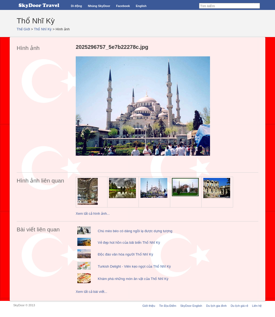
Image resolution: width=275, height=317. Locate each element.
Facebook (123, 6)
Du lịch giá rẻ (239, 305)
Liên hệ (257, 305)
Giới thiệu (148, 305)
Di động (76, 6)
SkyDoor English (191, 305)
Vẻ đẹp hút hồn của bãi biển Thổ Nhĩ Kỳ (129, 243)
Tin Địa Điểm (167, 305)
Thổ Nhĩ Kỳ (43, 29)
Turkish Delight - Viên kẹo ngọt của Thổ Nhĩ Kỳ (134, 266)
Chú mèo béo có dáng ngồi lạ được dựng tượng (135, 231)
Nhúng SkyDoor (99, 6)
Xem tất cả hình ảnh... (93, 214)
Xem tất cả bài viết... (91, 292)
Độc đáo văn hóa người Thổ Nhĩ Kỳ (125, 254)
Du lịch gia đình (216, 305)
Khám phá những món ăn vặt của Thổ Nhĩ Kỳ (133, 279)
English (141, 6)
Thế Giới (23, 29)
